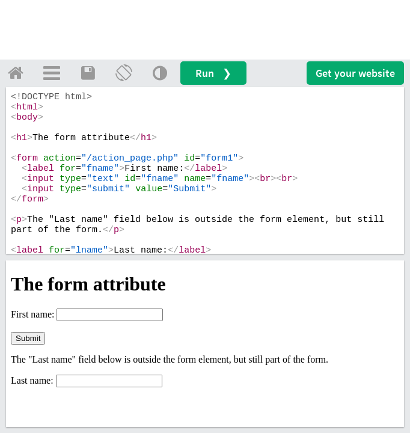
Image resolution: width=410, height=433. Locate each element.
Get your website (355, 73)
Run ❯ (213, 73)
